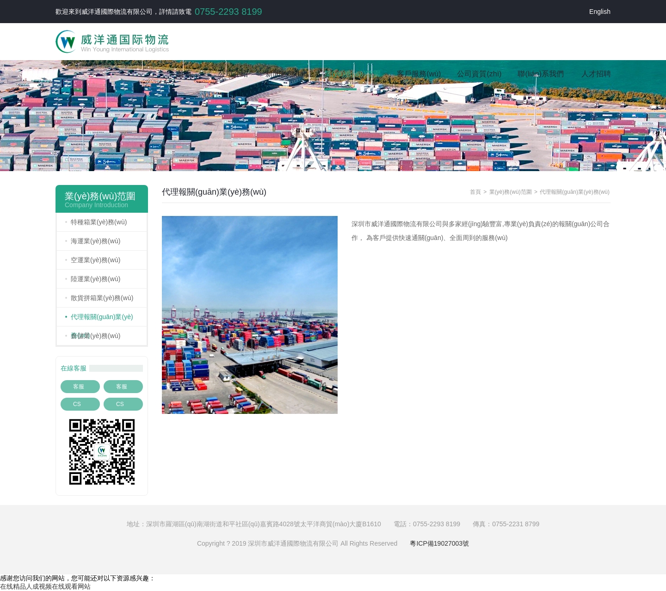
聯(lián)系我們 (541, 74)
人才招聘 (596, 74)
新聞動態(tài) (286, 74)
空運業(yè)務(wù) (95, 260)
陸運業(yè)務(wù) (95, 279)
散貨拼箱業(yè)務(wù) (102, 298)
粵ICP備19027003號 (439, 543)
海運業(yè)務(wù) (95, 241)
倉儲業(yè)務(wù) (95, 335)
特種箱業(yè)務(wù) (99, 222)
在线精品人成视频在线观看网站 (45, 586)
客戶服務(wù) (419, 74)
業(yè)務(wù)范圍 (352, 74)
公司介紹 (233, 74)
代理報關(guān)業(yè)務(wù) (102, 326)
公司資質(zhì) (479, 74)
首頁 (184, 74)
